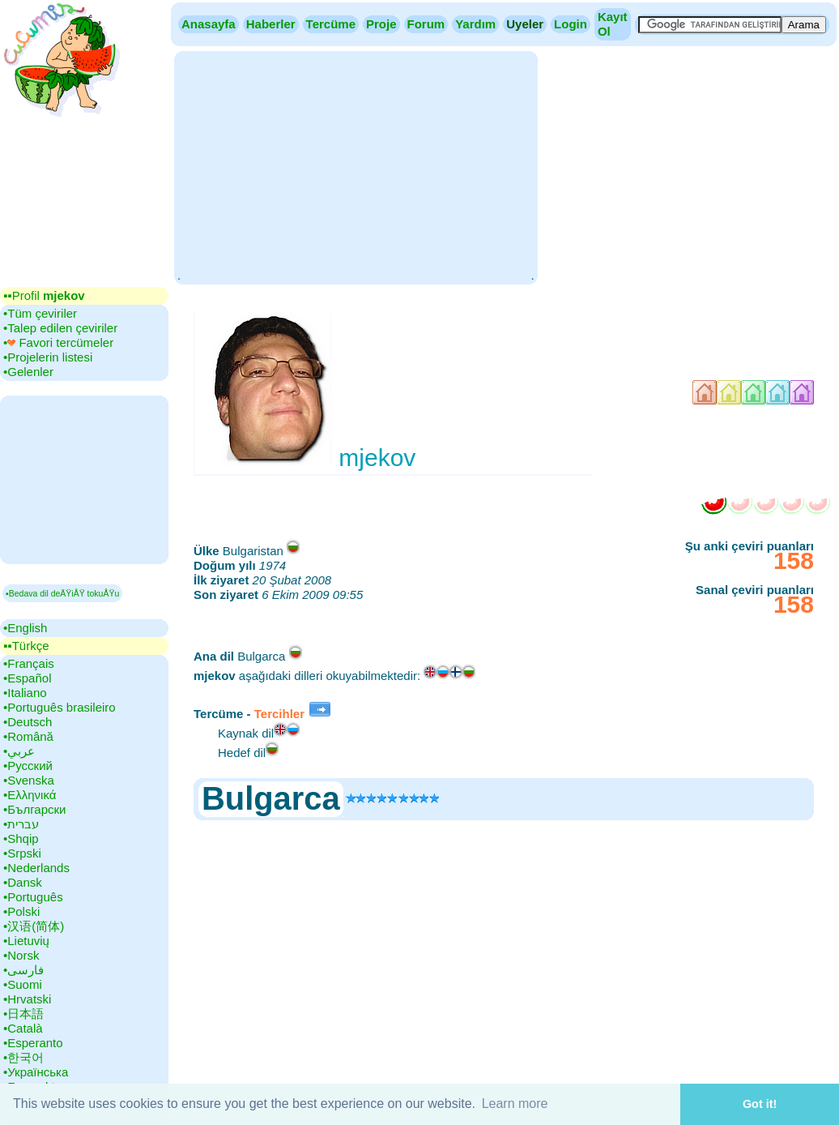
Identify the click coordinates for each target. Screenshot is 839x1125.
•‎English (25, 628)
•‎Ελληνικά (29, 795)
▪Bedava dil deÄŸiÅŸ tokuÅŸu (62, 593)
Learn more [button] (515, 1103)
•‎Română (28, 736)
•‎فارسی (23, 970)
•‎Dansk (22, 882)
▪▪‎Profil (44, 295)
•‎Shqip (21, 838)
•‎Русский (28, 765)
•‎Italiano (25, 692)
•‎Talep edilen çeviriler (60, 328)
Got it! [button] (760, 1103)
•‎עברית (21, 824)
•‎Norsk (21, 955)
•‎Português (33, 897)
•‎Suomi (22, 984)
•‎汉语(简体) (33, 926)
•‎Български (34, 809)
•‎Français (28, 663)
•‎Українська (35, 1072)
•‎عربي (19, 751)
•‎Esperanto (33, 1043)
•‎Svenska (28, 780)
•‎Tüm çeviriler (40, 313)
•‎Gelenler (28, 372)
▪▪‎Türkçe (26, 645)
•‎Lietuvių (26, 940)
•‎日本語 (23, 1013)
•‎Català (23, 1028)
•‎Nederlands (36, 868)
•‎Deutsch (27, 722)
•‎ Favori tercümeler (58, 342)
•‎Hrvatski (27, 999)
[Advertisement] (355, 166)
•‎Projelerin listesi (47, 357)
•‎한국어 (23, 1057)
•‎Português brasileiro (59, 707)
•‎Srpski (22, 853)
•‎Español (27, 678)
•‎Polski (21, 911)
